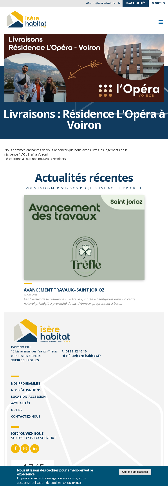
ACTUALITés (135, 3)
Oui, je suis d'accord (135, 471)
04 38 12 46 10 (76, 351)
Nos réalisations (26, 390)
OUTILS (158, 3)
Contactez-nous (25, 416)
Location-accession (28, 396)
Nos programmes (25, 383)
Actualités (20, 403)
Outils (16, 410)
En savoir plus (72, 482)
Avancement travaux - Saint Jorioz (64, 289)
